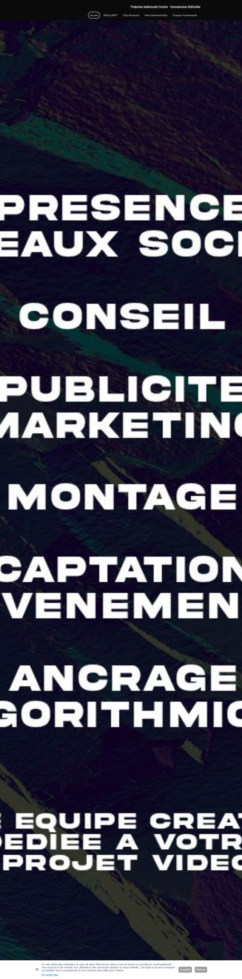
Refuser (200, 969)
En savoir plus (50, 974)
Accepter (185, 969)
